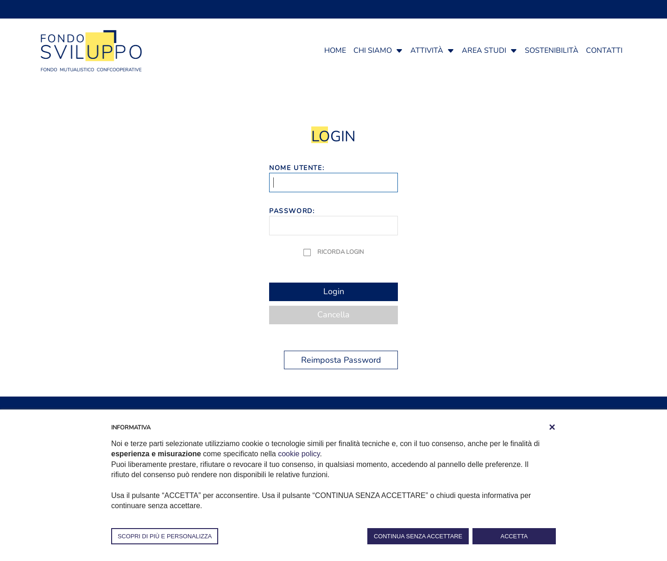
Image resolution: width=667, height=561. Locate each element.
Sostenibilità (552, 50)
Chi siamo (372, 50)
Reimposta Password (341, 360)
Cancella (333, 314)
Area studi (484, 50)
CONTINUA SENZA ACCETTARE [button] (418, 536)
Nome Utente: (296, 168)
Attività (426, 50)
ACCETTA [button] (514, 536)
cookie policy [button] (299, 454)
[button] (399, 50)
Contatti (604, 50)
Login (333, 291)
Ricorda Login (340, 252)
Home (335, 50)
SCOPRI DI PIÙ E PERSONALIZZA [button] (165, 536)
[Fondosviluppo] (91, 50)
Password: (292, 211)
